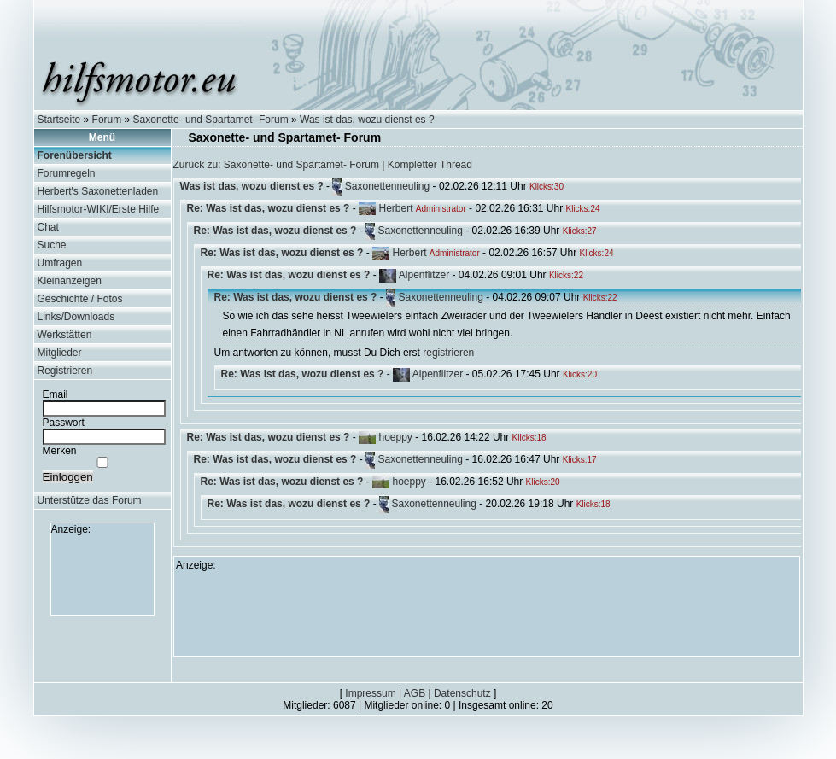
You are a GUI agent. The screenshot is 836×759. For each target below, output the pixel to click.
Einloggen (68, 476)
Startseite (59, 120)
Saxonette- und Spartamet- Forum (211, 120)
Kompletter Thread (430, 165)
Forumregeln (67, 173)
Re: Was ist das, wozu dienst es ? (268, 208)
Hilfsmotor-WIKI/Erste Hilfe (99, 209)
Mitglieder (60, 353)
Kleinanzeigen (70, 281)
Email (55, 394)
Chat (48, 227)
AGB (414, 693)
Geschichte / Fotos (80, 299)
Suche (52, 245)
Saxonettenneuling (387, 186)
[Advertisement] (102, 573)
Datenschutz (462, 693)
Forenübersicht (75, 155)
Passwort (64, 423)
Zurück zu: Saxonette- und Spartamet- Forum (276, 165)
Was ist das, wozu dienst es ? (367, 120)
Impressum (370, 693)
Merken (60, 451)
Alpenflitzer (424, 275)
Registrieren (65, 371)
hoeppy (395, 437)
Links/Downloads (76, 317)
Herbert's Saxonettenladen (98, 191)
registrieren (448, 353)
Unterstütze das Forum (90, 500)
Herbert (395, 208)
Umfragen (60, 263)
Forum (107, 120)
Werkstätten (65, 335)
